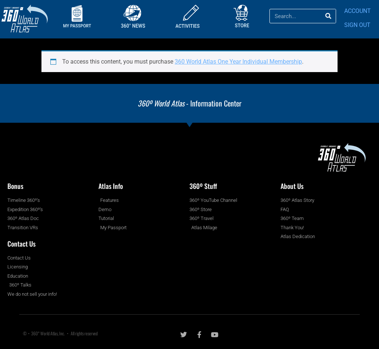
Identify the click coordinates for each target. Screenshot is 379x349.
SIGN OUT (357, 24)
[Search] (328, 16)
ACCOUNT (357, 10)
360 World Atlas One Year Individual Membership (238, 61)
